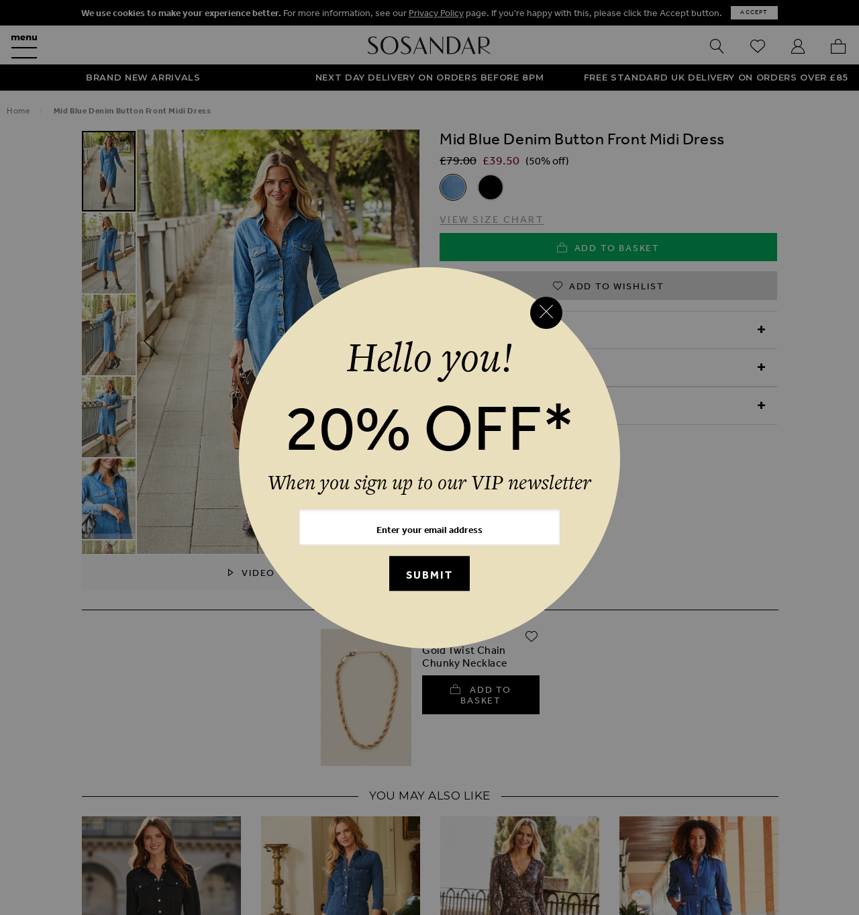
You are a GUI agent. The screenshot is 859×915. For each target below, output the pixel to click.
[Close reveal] (546, 313)
